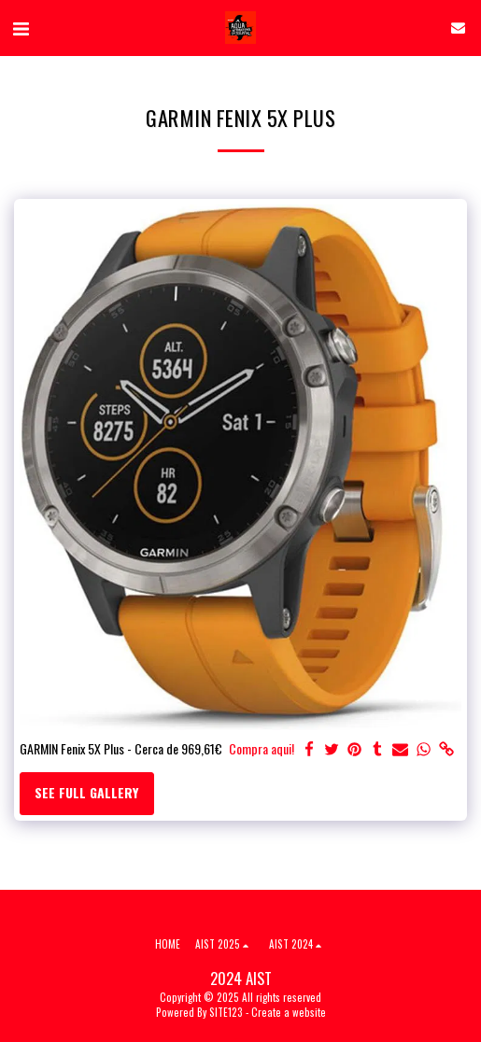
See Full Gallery (86, 792)
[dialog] (446, 1004)
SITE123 (226, 1012)
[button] (20, 27)
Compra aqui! (261, 748)
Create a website (288, 1012)
